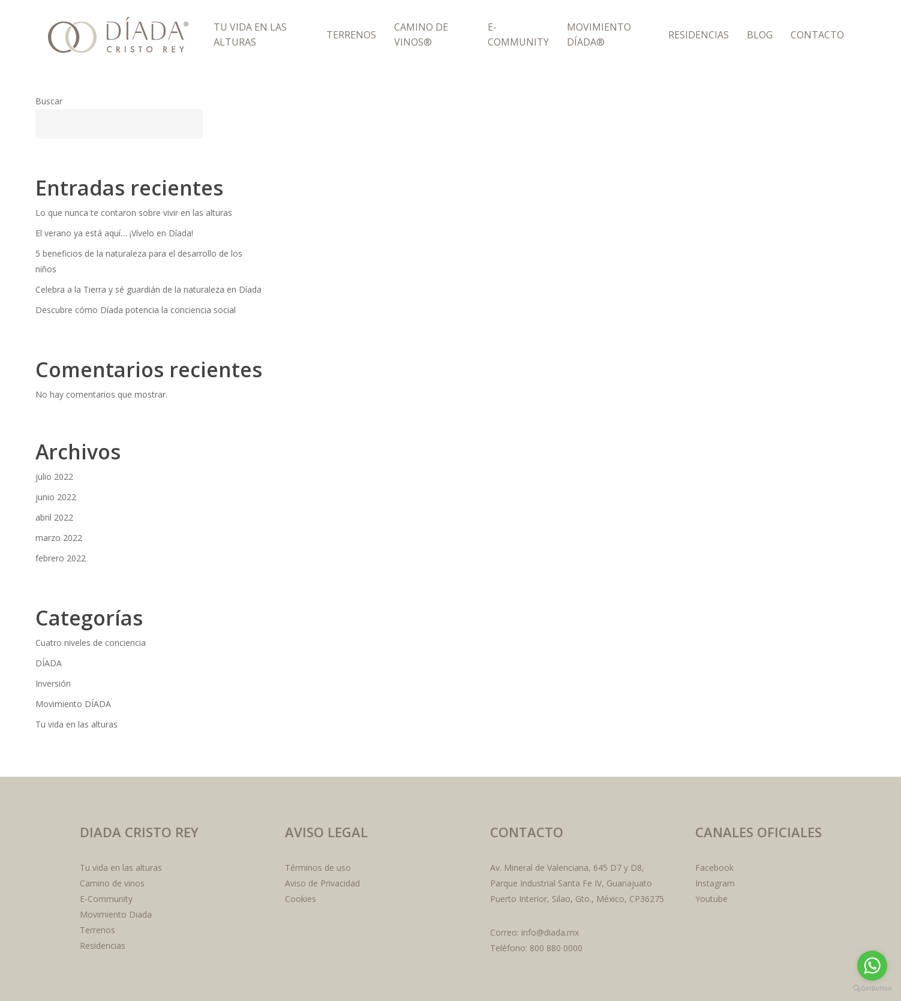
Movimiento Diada (116, 914)
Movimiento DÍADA (73, 704)
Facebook (714, 867)
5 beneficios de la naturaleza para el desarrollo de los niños (138, 261)
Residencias (102, 945)
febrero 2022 (60, 558)
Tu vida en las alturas (76, 724)
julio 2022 (54, 476)
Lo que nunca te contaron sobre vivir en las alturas (133, 212)
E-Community (106, 898)
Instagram (715, 883)
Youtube (711, 898)
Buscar (48, 101)
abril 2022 (54, 517)
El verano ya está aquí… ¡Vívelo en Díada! (114, 233)
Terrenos (97, 930)
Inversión (53, 683)
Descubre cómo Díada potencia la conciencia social (135, 309)
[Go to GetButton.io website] (872, 989)
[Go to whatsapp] (872, 966)
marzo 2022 (58, 537)
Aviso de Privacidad (322, 883)
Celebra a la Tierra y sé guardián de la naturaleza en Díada (148, 289)
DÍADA (48, 663)
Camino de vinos (112, 883)
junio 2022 (55, 497)
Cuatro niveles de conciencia (90, 642)
